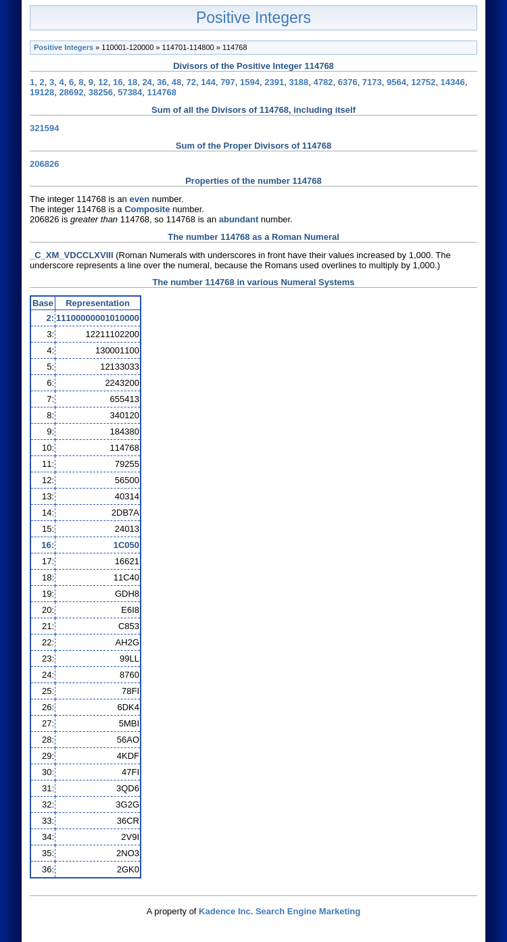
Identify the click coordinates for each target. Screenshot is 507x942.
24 (146, 82)
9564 (396, 82)
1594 (250, 82)
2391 (274, 82)
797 (227, 82)
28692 (71, 92)
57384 (130, 92)
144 (208, 82)
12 (102, 82)
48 (176, 82)
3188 (298, 82)
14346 (453, 82)
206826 (44, 164)
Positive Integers (253, 17)
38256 (101, 92)
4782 (323, 82)
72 (191, 82)
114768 (161, 92)
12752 (423, 82)
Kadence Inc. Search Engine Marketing (279, 911)
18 (132, 82)
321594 (44, 128)
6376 (348, 82)
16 (117, 82)
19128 (42, 92)
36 (161, 82)
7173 (372, 82)
